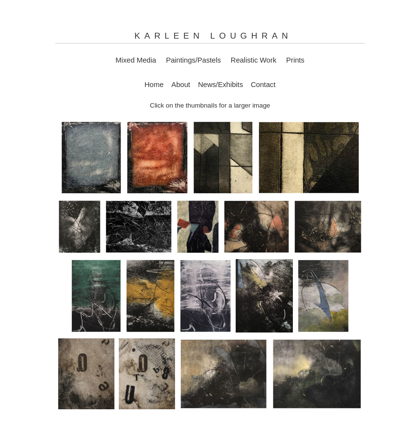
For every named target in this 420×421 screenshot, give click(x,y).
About (181, 85)
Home (154, 85)
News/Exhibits (220, 85)
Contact (263, 85)
